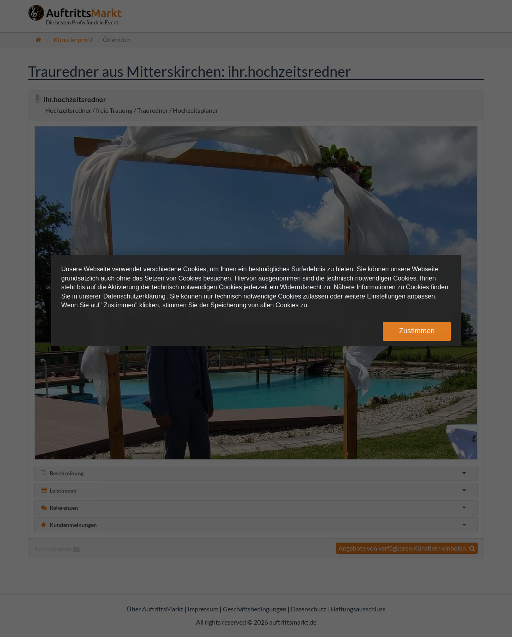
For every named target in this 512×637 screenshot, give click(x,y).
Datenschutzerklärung (134, 296)
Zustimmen (416, 331)
